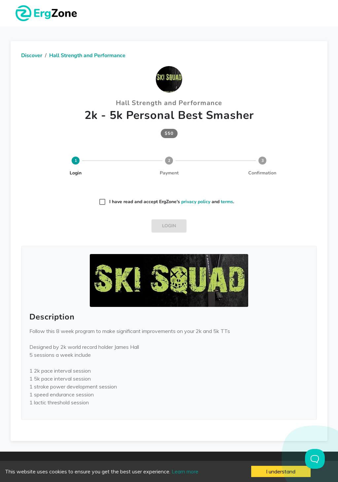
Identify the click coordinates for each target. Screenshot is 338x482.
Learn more (185, 471)
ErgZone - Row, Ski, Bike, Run (47, 13)
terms (227, 202)
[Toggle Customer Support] (315, 459)
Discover (31, 55)
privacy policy (195, 202)
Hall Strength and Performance (87, 55)
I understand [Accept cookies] (280, 471)
